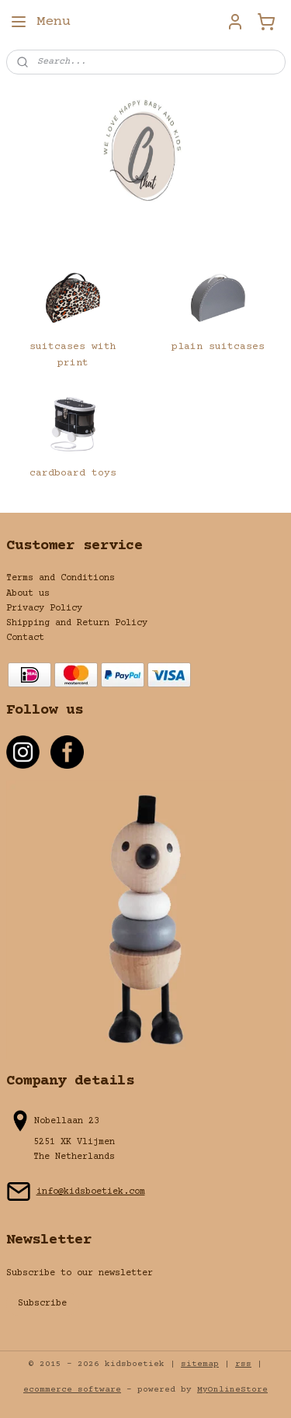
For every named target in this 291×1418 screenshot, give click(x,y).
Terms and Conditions (60, 578)
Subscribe (42, 1304)
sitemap (200, 1364)
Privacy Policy (44, 609)
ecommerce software (72, 1390)
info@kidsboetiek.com (90, 1192)
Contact (25, 638)
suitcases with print (72, 354)
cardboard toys (72, 473)
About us (28, 594)
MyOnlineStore (232, 1390)
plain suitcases (218, 346)
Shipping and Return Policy (76, 623)
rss (243, 1364)
